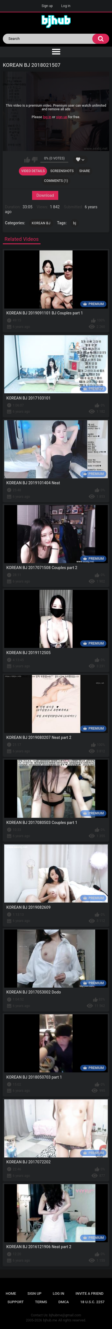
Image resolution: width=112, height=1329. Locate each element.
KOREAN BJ (41, 223)
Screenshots (62, 171)
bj (74, 223)
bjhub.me (50, 1320)
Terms (41, 1302)
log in (47, 117)
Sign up (47, 6)
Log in (66, 6)
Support (16, 1302)
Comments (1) (56, 181)
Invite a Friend (90, 1293)
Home (11, 1293)
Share (84, 171)
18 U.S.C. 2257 (92, 1302)
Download (45, 195)
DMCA (64, 1302)
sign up (61, 117)
